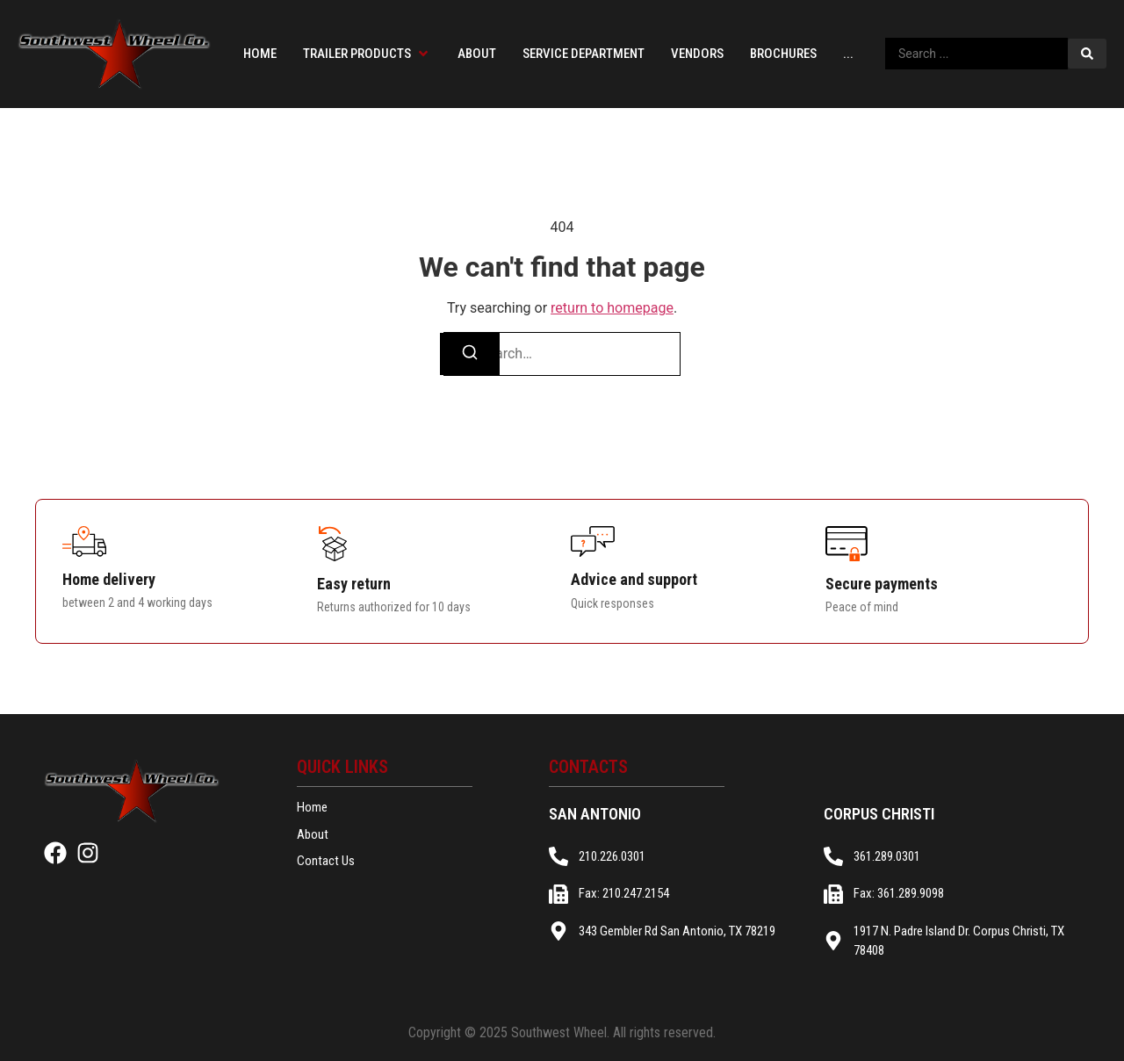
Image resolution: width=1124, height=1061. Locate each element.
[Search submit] (1087, 54)
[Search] (470, 354)
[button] (367, 54)
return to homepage (612, 308)
